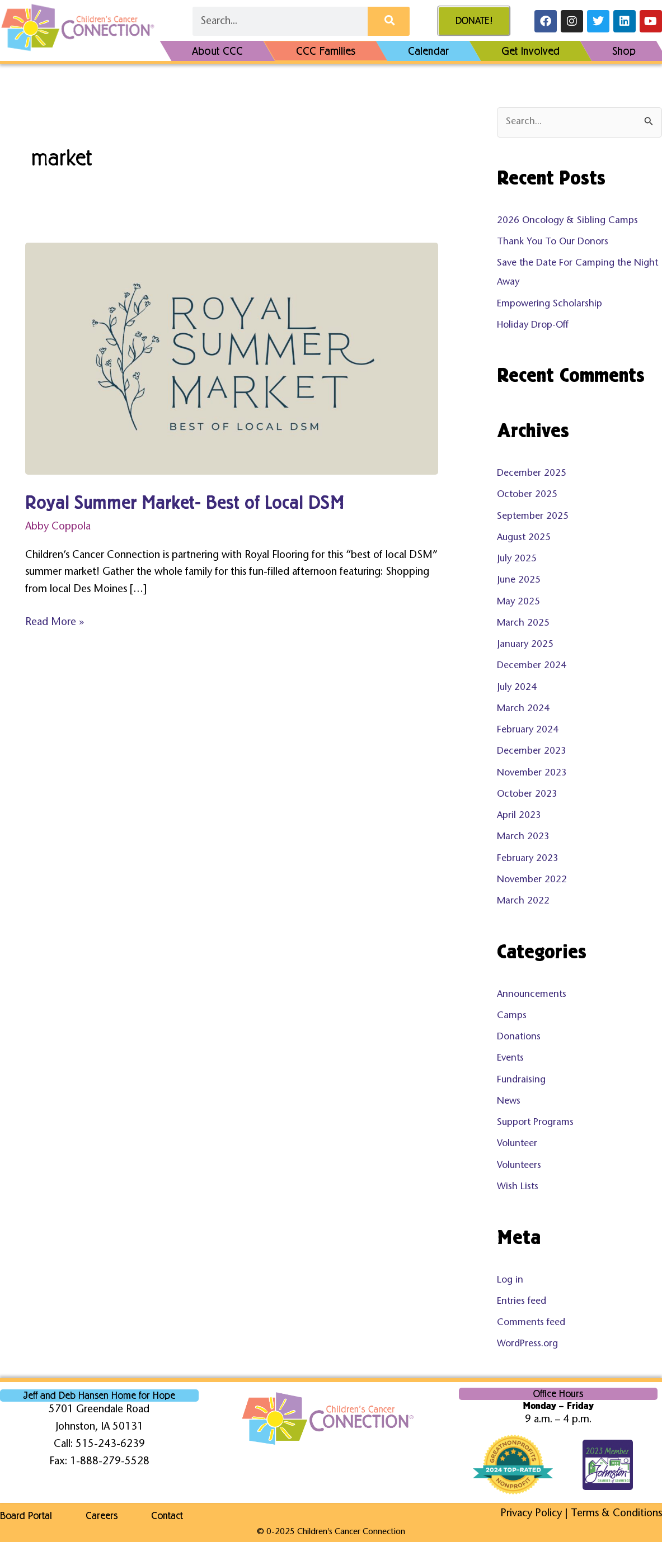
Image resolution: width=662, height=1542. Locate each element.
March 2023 (523, 837)
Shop (624, 51)
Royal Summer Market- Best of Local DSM (184, 502)
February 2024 (527, 730)
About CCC (217, 51)
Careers (102, 1516)
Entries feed (521, 1302)
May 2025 (518, 602)
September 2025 (533, 517)
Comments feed (531, 1323)
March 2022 (523, 901)
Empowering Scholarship (549, 304)
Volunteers (519, 1166)
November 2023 (532, 773)
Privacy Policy (531, 1513)
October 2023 (527, 795)
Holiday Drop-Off (533, 325)
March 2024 (523, 709)
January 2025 (525, 645)
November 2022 (532, 880)
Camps (512, 1016)
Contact (167, 1516)
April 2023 (519, 816)
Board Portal (26, 1516)
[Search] (389, 21)
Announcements (531, 995)
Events (510, 1058)
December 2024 (531, 666)
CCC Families (325, 51)
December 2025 (531, 474)
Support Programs (535, 1123)
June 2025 (519, 580)
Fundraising (521, 1080)
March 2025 (523, 623)
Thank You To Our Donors (552, 242)
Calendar (428, 51)
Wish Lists (517, 1187)
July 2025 (517, 559)
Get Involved (530, 51)
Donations (519, 1037)
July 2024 (517, 688)
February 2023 (527, 859)
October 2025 (527, 495)
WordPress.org (527, 1344)
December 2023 (531, 751)
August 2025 (524, 538)
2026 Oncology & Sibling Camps (567, 221)
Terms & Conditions (616, 1513)
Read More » (54, 621)
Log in (510, 1280)
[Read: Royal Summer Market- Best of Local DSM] (231, 358)
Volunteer (517, 1144)
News (508, 1101)
